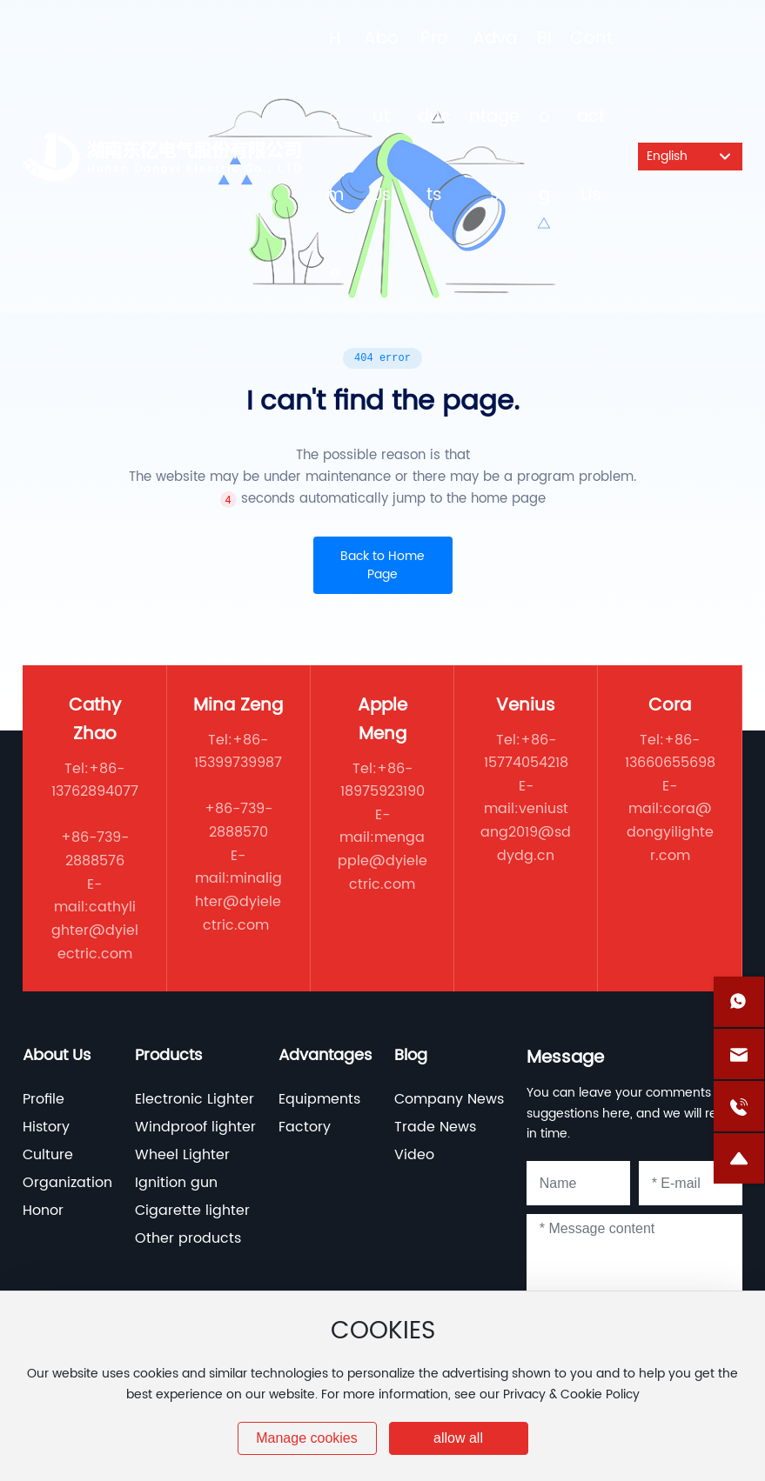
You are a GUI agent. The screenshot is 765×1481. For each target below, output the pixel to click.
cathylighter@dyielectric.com (94, 930)
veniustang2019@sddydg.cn (525, 831)
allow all (458, 1438)
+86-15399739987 (238, 752)
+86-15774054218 (526, 752)
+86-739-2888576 (95, 849)
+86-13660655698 (670, 752)
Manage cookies (307, 1438)
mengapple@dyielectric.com (382, 860)
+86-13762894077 (94, 780)
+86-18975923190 (382, 780)
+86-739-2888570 (238, 820)
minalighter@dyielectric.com (238, 901)
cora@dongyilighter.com (670, 831)
